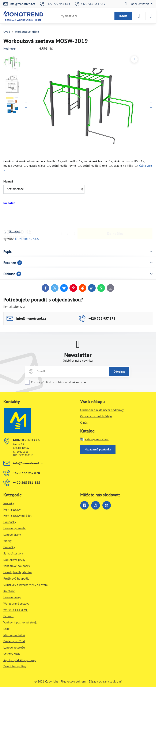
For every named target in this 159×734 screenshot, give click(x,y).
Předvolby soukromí (73, 681)
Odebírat (119, 371)
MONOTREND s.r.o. (27, 239)
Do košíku (115, 217)
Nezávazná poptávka (98, 449)
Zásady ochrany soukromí (105, 681)
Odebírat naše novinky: (78, 360)
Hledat (123, 16)
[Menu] (151, 16)
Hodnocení (10, 48)
